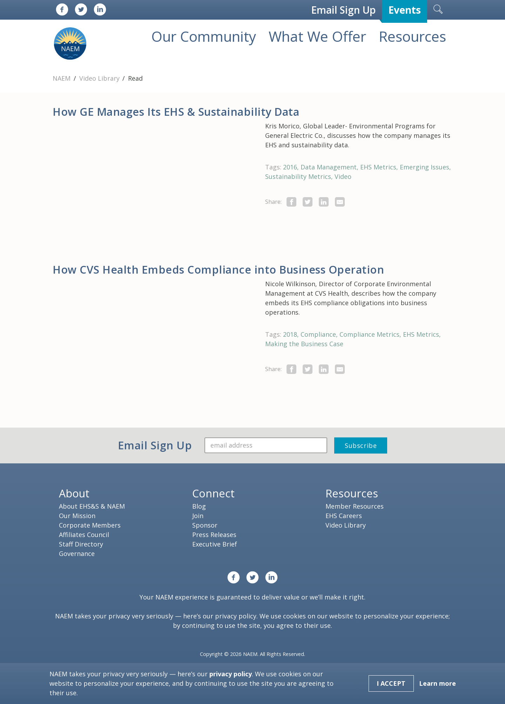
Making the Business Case (304, 344)
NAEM (62, 78)
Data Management (329, 167)
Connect (213, 493)
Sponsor (204, 525)
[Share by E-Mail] (340, 202)
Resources (412, 36)
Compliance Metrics (369, 334)
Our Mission (77, 515)
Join (197, 515)
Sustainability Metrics (298, 176)
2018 (290, 334)
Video (343, 176)
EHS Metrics (378, 167)
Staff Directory (81, 544)
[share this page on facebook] (291, 202)
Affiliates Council (84, 534)
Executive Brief (214, 544)
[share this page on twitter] (307, 202)
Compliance (318, 334)
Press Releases (214, 534)
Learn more (437, 683)
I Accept (391, 683)
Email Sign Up (343, 9)
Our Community (204, 36)
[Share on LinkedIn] (324, 202)
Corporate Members (90, 525)
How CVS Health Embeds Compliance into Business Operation (218, 269)
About (74, 493)
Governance (77, 553)
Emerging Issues (424, 167)
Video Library (100, 78)
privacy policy (235, 616)
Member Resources (354, 506)
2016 (290, 167)
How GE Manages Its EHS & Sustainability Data (176, 111)
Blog (199, 506)
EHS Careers (343, 515)
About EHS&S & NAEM (92, 506)
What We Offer (317, 36)
